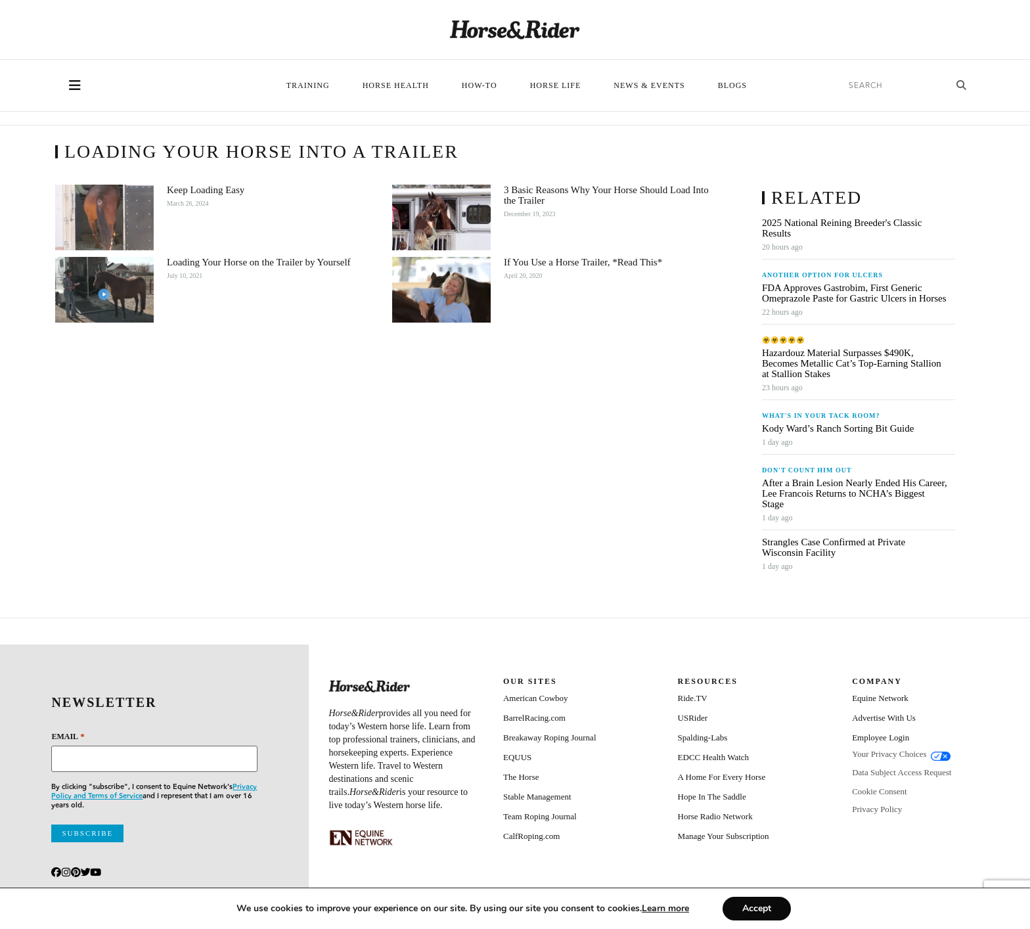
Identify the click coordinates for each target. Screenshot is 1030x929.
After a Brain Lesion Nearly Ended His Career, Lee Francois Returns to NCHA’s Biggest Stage (854, 493)
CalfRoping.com (531, 836)
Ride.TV (692, 698)
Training (308, 85)
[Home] (515, 29)
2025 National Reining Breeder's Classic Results (842, 227)
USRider (693, 718)
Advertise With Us (884, 718)
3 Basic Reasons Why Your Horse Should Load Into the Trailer (606, 195)
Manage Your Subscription (723, 836)
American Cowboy (535, 698)
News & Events (649, 85)
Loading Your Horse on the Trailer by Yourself (259, 262)
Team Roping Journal (540, 816)
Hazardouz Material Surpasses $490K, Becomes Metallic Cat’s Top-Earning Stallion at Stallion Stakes (851, 363)
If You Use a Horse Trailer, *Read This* (583, 262)
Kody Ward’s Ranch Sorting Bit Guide (839, 428)
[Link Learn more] (665, 908)
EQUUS (517, 757)
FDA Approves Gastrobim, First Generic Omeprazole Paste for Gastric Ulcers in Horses (854, 293)
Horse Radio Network (715, 816)
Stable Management (537, 797)
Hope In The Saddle (712, 797)
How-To (479, 85)
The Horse (521, 777)
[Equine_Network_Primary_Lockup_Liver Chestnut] (361, 838)
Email (67, 736)
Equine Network (880, 698)
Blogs (732, 85)
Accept (756, 908)
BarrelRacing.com (534, 718)
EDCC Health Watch (713, 757)
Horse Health (396, 85)
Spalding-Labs (703, 737)
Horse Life (555, 85)
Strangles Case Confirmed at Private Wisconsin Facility (833, 547)
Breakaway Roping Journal (549, 737)
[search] (892, 86)
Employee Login (880, 737)
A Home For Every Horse (722, 777)
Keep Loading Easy (205, 190)
